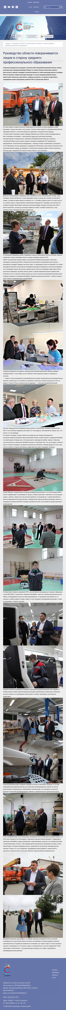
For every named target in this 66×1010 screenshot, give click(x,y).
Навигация (55, 972)
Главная (29, 2)
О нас (30, 7)
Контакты (36, 7)
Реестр (37, 11)
